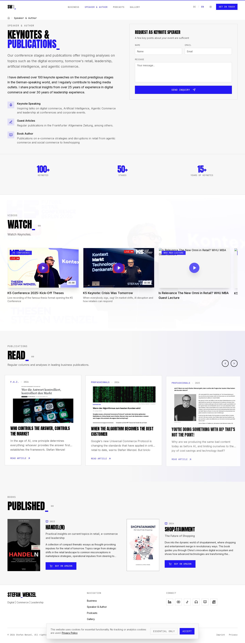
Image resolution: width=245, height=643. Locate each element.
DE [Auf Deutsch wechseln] (194, 6)
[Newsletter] (213, 602)
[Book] (205, 602)
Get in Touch (227, 6)
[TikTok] (187, 602)
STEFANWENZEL (21, 595)
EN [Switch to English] (202, 6)
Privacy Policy (70, 632)
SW (11, 7)
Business (73, 7)
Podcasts (118, 7)
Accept (187, 631)
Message (139, 59)
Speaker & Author (96, 7)
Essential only (164, 631)
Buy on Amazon (61, 569)
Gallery (135, 7)
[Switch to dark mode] (210, 7)
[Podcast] (196, 602)
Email (188, 45)
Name (137, 45)
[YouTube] (178, 602)
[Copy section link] (39, 227)
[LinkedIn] (169, 602)
